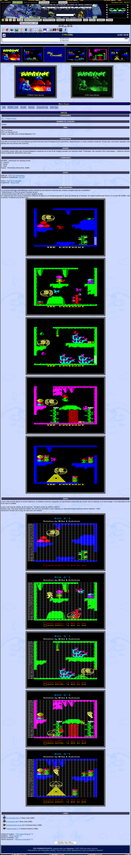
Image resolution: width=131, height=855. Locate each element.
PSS (10, 175)
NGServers (63, 2)
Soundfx (23, 107)
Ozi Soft (22, 177)
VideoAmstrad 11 (12, 829)
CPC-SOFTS (17, 2)
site (17, 837)
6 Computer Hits (12, 821)
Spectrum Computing (22, 839)
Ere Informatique (19, 175)
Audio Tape (54, 107)
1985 (4, 107)
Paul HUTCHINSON (14, 181)
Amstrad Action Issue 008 (15, 825)
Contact (92, 20)
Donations (100, 20)
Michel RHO (15, 182)
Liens (85, 20)
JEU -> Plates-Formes (8, 118)
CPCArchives (44, 2)
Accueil (20, 20)
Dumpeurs (60, 20)
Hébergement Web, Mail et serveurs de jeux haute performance (65, 852)
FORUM (109, 20)
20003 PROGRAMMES (33, 20)
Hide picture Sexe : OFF (28, 23)
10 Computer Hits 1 (13, 818)
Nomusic (31, 107)
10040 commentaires (73, 20)
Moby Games (14, 836)
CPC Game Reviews (23, 834)
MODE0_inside (13, 107)
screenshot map (42, 107)
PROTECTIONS (49, 20)
